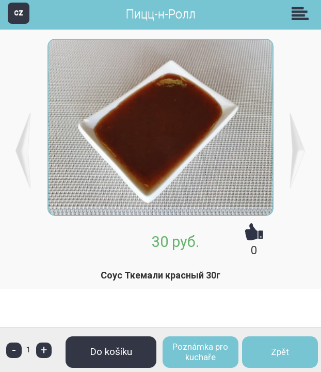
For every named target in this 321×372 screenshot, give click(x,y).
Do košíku (111, 352)
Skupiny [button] (302, 13)
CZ (18, 13)
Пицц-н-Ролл (161, 14)
